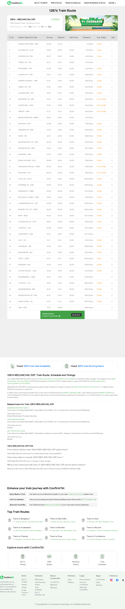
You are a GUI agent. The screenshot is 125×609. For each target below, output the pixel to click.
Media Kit (53, 585)
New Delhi (39, 522)
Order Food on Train (25, 592)
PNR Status (56, 3)
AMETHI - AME (23, 111)
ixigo (70, 579)
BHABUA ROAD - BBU (26, 148)
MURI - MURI (23, 216)
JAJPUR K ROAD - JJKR (27, 271)
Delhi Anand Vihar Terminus (85, 387)
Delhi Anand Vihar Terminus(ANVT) (51, 379)
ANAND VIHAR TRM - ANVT (28, 44)
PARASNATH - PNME (26, 191)
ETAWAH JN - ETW (25, 75)
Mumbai (66, 522)
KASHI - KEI (22, 136)
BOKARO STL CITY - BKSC (28, 209)
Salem (40, 539)
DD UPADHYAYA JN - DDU (28, 142)
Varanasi (60, 522)
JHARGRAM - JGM (25, 234)
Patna (54, 522)
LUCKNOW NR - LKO (26, 93)
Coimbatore (27, 539)
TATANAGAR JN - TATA (27, 222)
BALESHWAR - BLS (25, 252)
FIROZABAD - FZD (25, 68)
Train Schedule (72, 3)
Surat (75, 530)
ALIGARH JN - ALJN (25, 50)
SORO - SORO (23, 258)
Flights (24, 585)
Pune (112, 522)
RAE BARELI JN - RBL (26, 99)
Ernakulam (111, 539)
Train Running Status (94, 3)
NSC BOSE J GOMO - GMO (28, 197)
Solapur (68, 539)
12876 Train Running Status (91, 366)
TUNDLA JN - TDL (24, 62)
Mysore (24, 522)
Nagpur (74, 539)
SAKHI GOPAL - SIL (25, 301)
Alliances (53, 588)
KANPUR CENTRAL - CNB (27, 81)
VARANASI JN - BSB (25, 130)
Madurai (34, 539)
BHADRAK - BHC (24, 265)
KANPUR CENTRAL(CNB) (71, 393)
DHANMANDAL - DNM (26, 277)
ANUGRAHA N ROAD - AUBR (29, 166)
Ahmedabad (68, 530)
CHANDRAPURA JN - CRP (28, 203)
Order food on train (76, 494)
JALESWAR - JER (24, 246)
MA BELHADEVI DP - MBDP (28, 117)
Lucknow (73, 522)
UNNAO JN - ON (24, 87)
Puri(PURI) (71, 379)
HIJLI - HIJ (22, 240)
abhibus (71, 582)
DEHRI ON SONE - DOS (27, 160)
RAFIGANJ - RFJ (24, 173)
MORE (112, 3)
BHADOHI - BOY (24, 124)
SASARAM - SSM (24, 154)
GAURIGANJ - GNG (25, 105)
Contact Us (54, 582)
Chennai (18, 522)
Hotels (24, 587)
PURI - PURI (22, 307)
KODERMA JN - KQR (26, 185)
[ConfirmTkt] (7, 577)
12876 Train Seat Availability (37, 366)
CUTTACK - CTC (24, 283)
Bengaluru (106, 522)
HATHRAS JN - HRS (25, 56)
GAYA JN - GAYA (25, 179)
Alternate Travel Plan (52, 505)
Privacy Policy (85, 579)
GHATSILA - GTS (24, 228)
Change (55, 19)
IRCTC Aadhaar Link (88, 499)
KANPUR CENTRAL (105, 393)
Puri (99, 387)
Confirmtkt (100, 579)
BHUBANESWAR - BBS (26, 289)
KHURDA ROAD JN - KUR (27, 295)
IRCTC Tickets (40, 3)
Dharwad (114, 530)
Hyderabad (31, 522)
